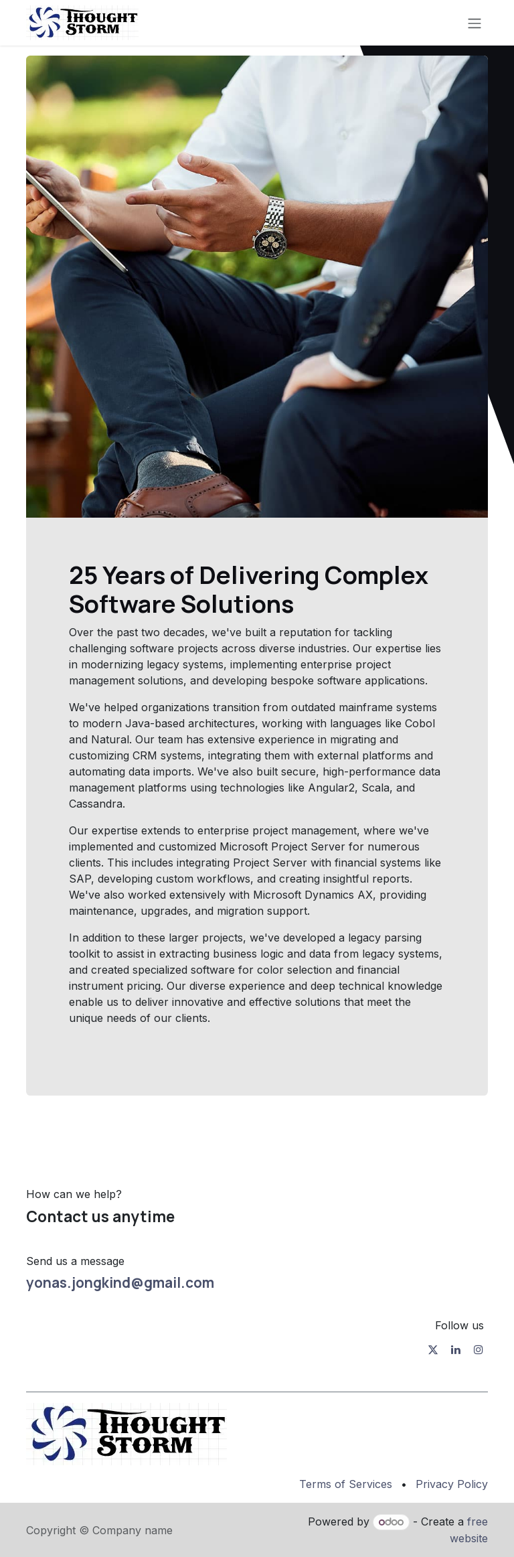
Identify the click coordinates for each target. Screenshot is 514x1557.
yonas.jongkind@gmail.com (120, 1282)
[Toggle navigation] (474, 23)
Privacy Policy (452, 1484)
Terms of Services (345, 1484)
